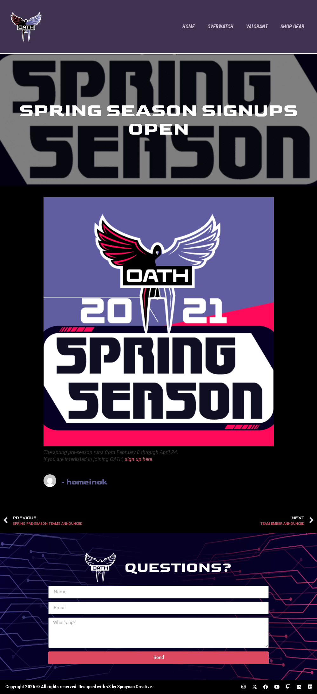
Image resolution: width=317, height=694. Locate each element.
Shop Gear (292, 26)
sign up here (138, 459)
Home (188, 26)
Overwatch (220, 26)
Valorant (257, 26)
